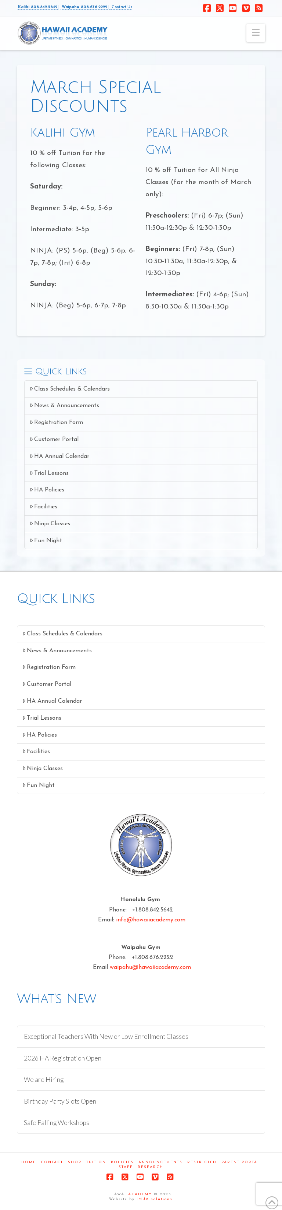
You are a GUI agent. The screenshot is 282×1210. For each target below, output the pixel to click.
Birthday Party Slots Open (60, 1101)
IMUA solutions (155, 1199)
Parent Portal (240, 1162)
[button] (255, 33)
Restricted (202, 1162)
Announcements (160, 1162)
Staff (126, 1167)
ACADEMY (140, 1194)
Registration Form (56, 422)
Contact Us (120, 7)
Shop (75, 1162)
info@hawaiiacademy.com (150, 920)
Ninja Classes (50, 524)
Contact (52, 1162)
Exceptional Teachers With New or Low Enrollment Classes (106, 1036)
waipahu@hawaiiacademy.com (150, 967)
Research (150, 1167)
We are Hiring (44, 1079)
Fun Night (46, 540)
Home (28, 1162)
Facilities (44, 507)
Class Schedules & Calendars (70, 389)
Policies (122, 1162)
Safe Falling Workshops (56, 1122)
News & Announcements (65, 405)
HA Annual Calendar (60, 456)
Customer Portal (54, 439)
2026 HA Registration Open (62, 1058)
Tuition (96, 1162)
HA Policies (47, 490)
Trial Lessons (49, 473)
